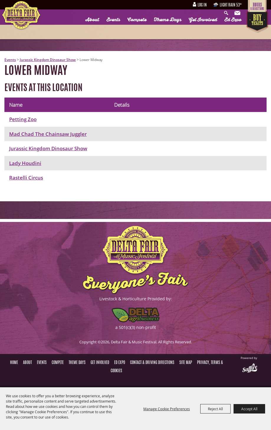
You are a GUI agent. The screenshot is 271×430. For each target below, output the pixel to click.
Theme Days (167, 20)
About (92, 20)
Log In (202, 5)
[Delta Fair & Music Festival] (21, 16)
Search (227, 13)
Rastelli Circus (26, 177)
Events (113, 20)
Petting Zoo (23, 119)
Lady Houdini (25, 163)
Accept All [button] (249, 408)
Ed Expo (233, 20)
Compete (137, 20)
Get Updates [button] (238, 13)
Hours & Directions (258, 5)
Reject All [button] (215, 408)
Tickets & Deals (258, 22)
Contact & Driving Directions (152, 363)
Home (14, 363)
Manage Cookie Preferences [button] (166, 408)
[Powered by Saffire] (249, 368)
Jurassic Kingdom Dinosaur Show (48, 59)
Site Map (185, 363)
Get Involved (203, 20)
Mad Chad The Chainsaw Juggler (48, 134)
